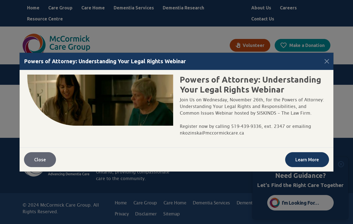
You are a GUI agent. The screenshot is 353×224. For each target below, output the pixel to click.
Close (40, 159)
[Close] (326, 61)
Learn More (307, 159)
